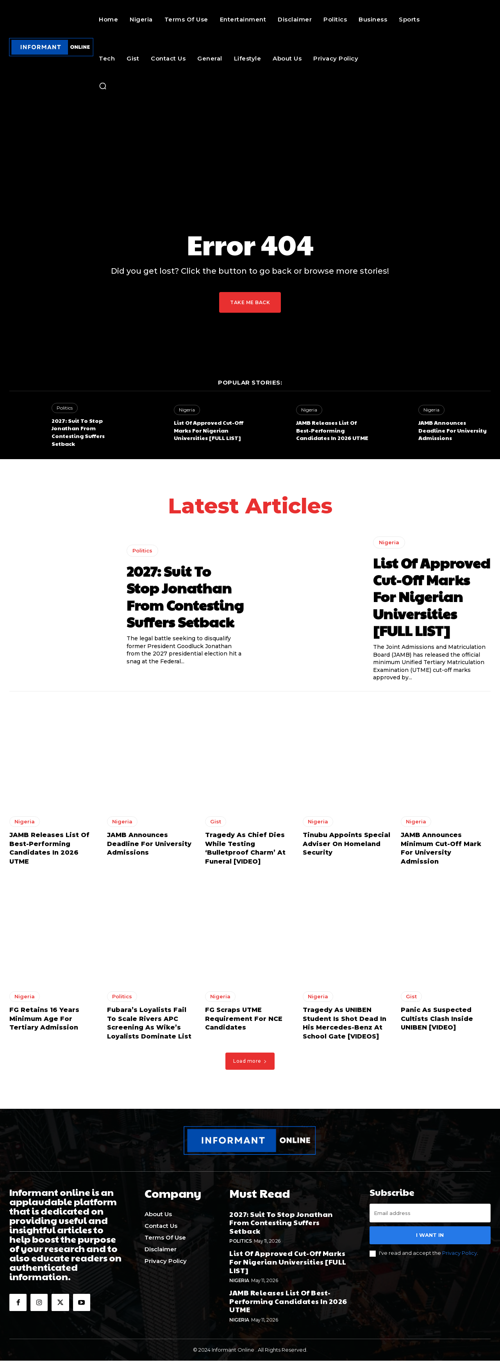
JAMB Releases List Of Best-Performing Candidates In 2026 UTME (332, 430)
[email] (430, 1215)
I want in (430, 1237)
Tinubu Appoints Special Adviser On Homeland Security (346, 846)
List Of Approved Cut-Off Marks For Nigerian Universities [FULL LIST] (208, 430)
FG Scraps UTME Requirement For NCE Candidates (243, 1021)
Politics (65, 408)
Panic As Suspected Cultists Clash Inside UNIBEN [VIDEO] (437, 1021)
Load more (250, 1063)
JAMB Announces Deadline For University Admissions (452, 430)
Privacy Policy (459, 1255)
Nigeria (187, 410)
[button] (103, 86)
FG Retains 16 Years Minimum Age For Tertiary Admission (44, 1021)
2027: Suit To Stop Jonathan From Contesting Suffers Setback (78, 432)
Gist (215, 824)
